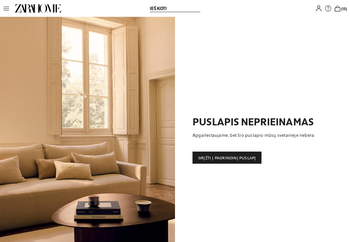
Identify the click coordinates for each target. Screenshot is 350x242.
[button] (8, 8)
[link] (38, 8)
